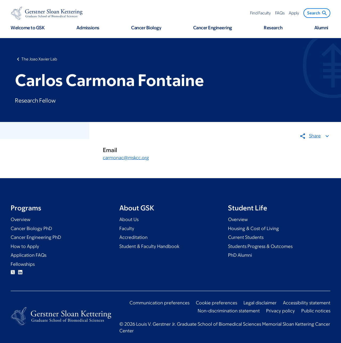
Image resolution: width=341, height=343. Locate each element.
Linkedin (20, 272)
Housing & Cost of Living (253, 228)
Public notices (315, 310)
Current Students (245, 237)
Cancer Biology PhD (31, 228)
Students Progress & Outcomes (260, 246)
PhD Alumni (240, 255)
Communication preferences (159, 302)
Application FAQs (28, 255)
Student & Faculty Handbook (149, 246)
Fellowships (23, 264)
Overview (20, 219)
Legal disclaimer (260, 302)
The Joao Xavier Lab (39, 59)
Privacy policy (280, 310)
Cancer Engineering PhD (36, 237)
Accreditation (133, 237)
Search (317, 13)
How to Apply (25, 246)
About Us (129, 219)
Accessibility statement (306, 302)
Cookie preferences (216, 302)
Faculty (126, 228)
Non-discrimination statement (229, 310)
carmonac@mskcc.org (126, 157)
